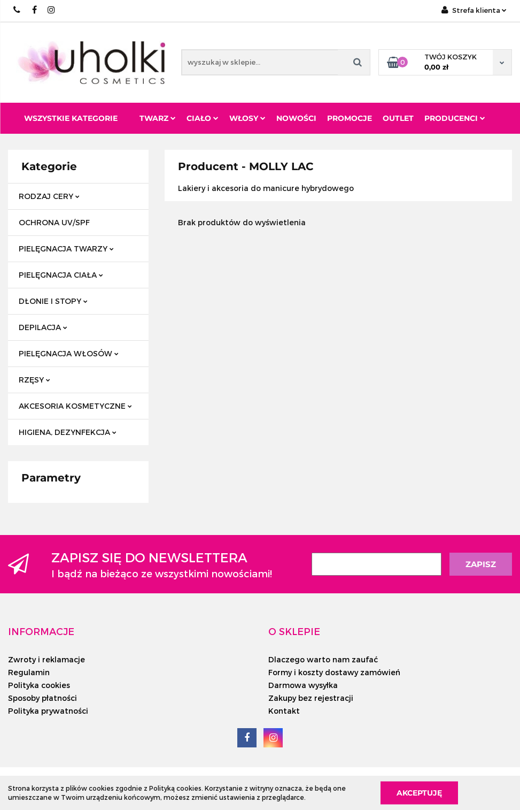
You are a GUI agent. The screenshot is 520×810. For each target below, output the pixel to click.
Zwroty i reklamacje (46, 659)
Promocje (349, 118)
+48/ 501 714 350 (17, 10)
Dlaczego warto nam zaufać (323, 659)
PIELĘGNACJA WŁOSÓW (69, 353)
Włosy (247, 118)
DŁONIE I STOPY (53, 300)
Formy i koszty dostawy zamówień (334, 672)
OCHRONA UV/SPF (54, 222)
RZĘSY (34, 379)
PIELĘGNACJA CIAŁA (61, 274)
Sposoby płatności (42, 697)
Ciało (203, 118)
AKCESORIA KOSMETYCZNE (75, 405)
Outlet (398, 118)
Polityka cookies (39, 685)
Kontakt (284, 710)
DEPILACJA (43, 327)
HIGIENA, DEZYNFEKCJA (68, 432)
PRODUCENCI (454, 118)
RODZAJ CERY (49, 196)
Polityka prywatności (48, 710)
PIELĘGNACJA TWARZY (66, 248)
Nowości (296, 118)
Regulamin (29, 672)
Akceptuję (419, 792)
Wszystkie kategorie (71, 118)
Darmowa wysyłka (303, 685)
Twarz (157, 118)
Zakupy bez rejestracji (310, 697)
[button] (41, 631)
